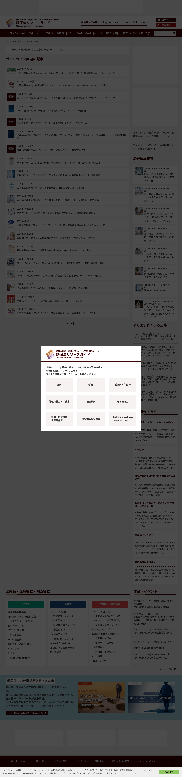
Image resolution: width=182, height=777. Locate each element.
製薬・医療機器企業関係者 (59, 419)
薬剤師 (91, 384)
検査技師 (91, 401)
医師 (59, 384)
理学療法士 (122, 401)
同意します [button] (169, 772)
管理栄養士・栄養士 (59, 401)
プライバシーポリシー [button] (130, 773)
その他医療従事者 (91, 418)
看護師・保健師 (123, 384)
